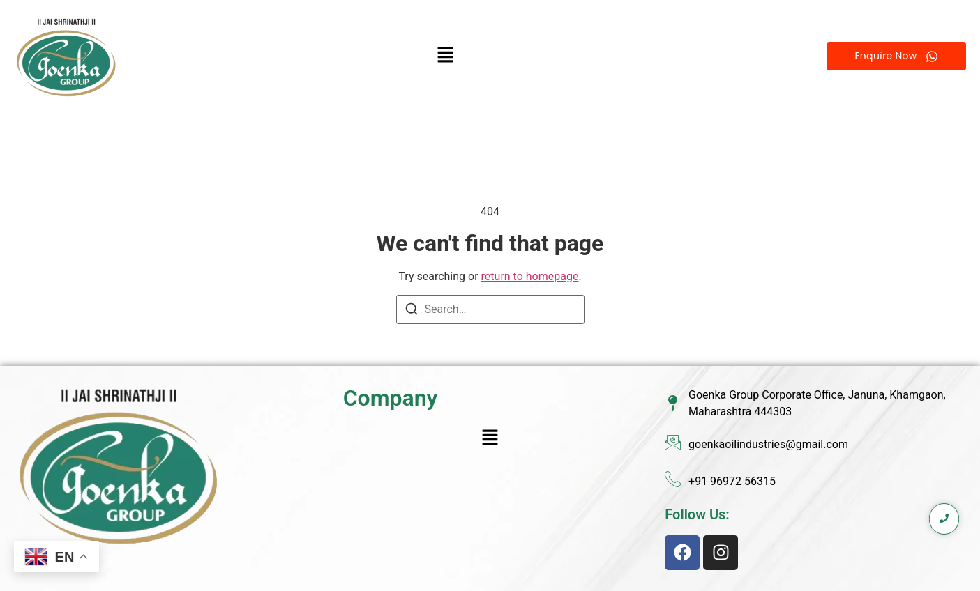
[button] (445, 56)
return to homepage (530, 276)
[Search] (411, 311)
